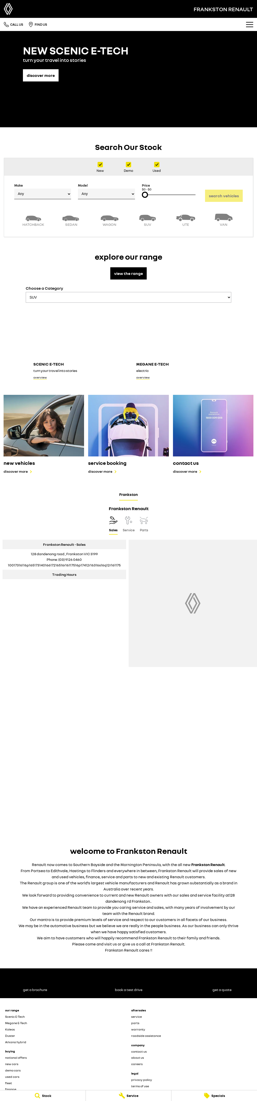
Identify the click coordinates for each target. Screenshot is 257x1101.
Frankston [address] (128, 494)
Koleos (10, 1029)
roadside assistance (146, 1036)
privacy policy (141, 1080)
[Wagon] (109, 219)
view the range (128, 273)
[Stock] (43, 1095)
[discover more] (41, 72)
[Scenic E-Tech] (77, 344)
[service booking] (128, 434)
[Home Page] (8, 9)
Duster (10, 1036)
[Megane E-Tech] (180, 344)
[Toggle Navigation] (249, 24)
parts (135, 1023)
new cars (11, 1064)
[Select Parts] (144, 525)
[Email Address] (64, 565)
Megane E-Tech (16, 1023)
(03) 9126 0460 (70, 559)
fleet (8, 1083)
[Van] (224, 219)
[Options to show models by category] (128, 297)
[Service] (128, 1095)
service (136, 1017)
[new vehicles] (44, 434)
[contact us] (213, 434)
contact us (139, 1051)
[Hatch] (33, 219)
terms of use (140, 1086)
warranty (138, 1029)
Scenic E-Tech (15, 1017)
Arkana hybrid (15, 1042)
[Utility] (186, 219)
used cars (12, 1077)
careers (137, 1064)
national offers (16, 1058)
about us (137, 1058)
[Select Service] (129, 525)
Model (106, 191)
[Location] (113, 525)
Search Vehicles (224, 195)
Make (42, 191)
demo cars (13, 1070)
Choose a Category (128, 294)
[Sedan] (71, 219)
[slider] (145, 195)
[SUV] (148, 219)
